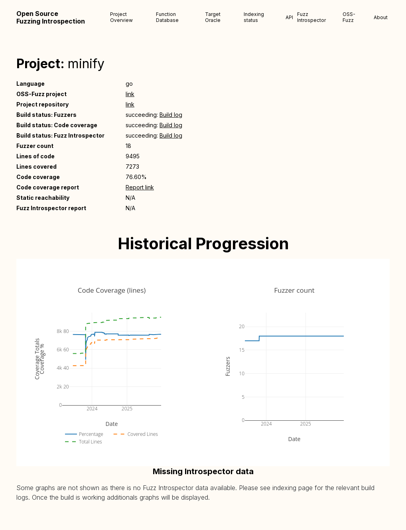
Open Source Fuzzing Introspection (50, 17)
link (130, 94)
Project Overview (121, 17)
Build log (171, 114)
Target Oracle (213, 17)
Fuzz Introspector (311, 17)
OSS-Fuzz (349, 17)
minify (86, 63)
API (289, 17)
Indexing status (254, 17)
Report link (140, 187)
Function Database (167, 17)
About (381, 17)
